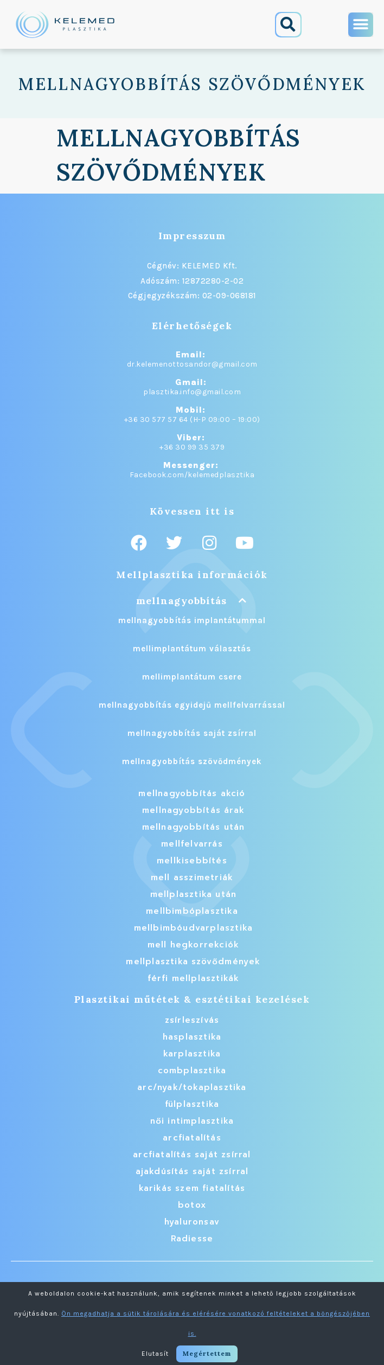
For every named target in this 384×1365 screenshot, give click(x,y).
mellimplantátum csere (192, 677)
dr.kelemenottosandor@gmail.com (192, 364)
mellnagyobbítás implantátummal (192, 620)
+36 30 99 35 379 (192, 447)
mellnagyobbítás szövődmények (192, 761)
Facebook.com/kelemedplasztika (192, 474)
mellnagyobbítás (181, 600)
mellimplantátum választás (192, 648)
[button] (288, 24)
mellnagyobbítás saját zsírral (192, 733)
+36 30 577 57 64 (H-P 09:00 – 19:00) (192, 419)
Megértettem (207, 1353)
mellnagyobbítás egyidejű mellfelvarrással (192, 705)
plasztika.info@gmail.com (192, 391)
